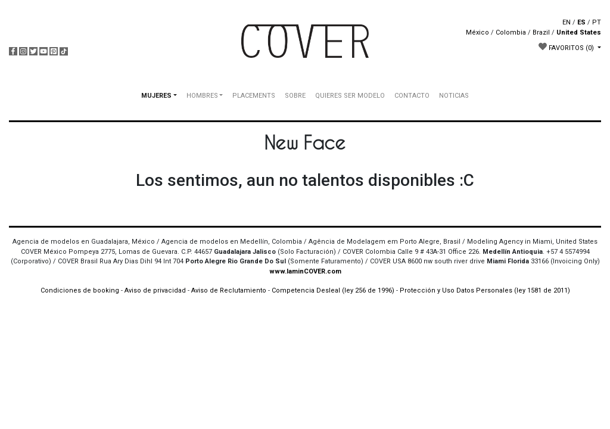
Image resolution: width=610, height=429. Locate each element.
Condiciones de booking (80, 290)
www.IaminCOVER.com (305, 271)
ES (581, 22)
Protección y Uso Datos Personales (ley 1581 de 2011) (485, 290)
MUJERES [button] (156, 96)
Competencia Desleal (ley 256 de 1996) (334, 290)
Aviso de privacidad (155, 290)
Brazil (541, 32)
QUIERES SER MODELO (350, 96)
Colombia (511, 32)
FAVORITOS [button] (567, 47)
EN (566, 22)
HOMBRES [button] (202, 96)
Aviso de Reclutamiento (228, 290)
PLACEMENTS (253, 96)
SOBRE (295, 96)
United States (578, 32)
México (477, 32)
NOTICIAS (454, 96)
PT (596, 22)
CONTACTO (412, 96)
